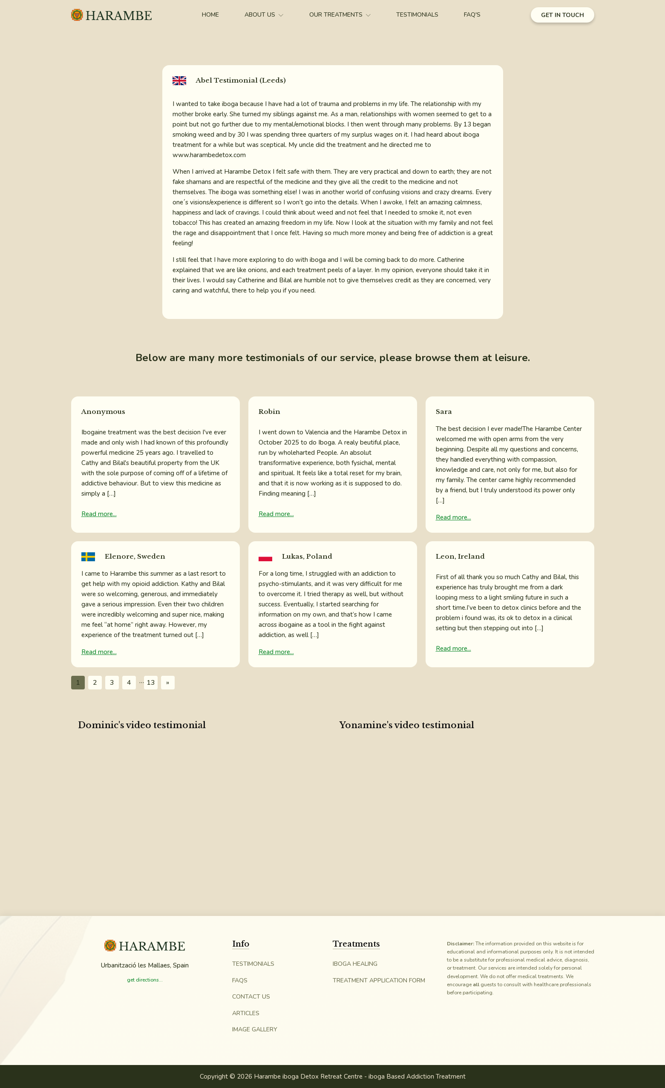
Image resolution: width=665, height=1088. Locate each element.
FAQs (240, 980)
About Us (264, 15)
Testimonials (417, 15)
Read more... (99, 514)
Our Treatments (340, 15)
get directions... (145, 979)
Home (210, 15)
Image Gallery (254, 1029)
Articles (245, 1013)
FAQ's (472, 15)
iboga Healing (355, 964)
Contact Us (251, 997)
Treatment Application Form (379, 980)
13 (151, 682)
